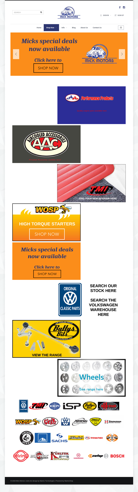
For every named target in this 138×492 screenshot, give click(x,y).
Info (64, 27)
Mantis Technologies (47, 481)
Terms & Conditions (92, 488)
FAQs (105, 488)
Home (39, 27)
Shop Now (51, 27)
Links (112, 488)
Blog (74, 27)
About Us (84, 27)
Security (78, 488)
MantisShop (68, 481)
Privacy (69, 488)
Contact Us (97, 27)
